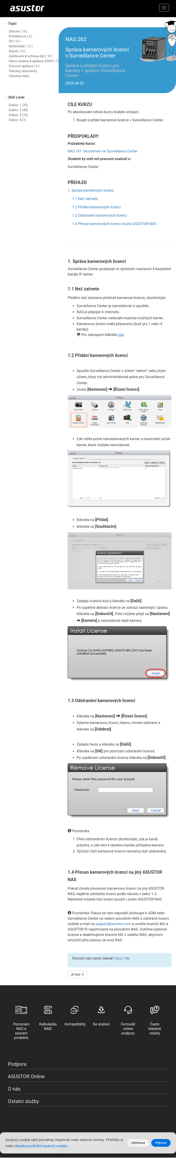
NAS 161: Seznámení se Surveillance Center (103, 151)
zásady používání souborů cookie (41, 1146)
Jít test (77, 974)
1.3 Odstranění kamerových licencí (99, 215)
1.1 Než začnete (85, 199)
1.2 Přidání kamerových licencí (96, 207)
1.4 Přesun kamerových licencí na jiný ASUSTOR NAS (114, 224)
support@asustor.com (113, 924)
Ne (127, 958)
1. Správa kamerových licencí (91, 190)
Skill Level (16, 97)
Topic (12, 23)
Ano (118, 958)
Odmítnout (138, 1142)
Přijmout (161, 1142)
